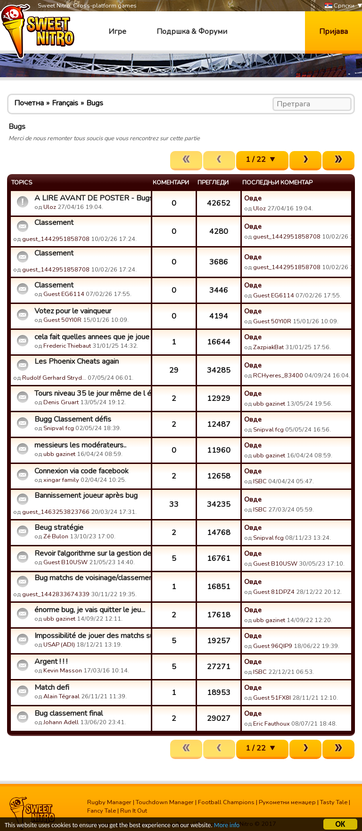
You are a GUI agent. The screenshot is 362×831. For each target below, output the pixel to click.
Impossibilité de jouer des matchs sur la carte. (91, 635)
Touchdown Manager (165, 802)
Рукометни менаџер (287, 802)
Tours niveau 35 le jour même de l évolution (91, 393)
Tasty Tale (333, 802)
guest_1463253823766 (56, 512)
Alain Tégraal (61, 696)
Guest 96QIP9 (272, 646)
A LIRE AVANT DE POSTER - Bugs (91, 198)
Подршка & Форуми (191, 31)
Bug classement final (68, 713)
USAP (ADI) (59, 644)
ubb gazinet (269, 404)
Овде (253, 198)
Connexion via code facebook (81, 471)
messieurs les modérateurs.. (80, 445)
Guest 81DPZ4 (274, 592)
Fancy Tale (101, 811)
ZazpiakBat (268, 347)
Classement (54, 222)
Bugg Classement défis (72, 419)
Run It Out (133, 811)
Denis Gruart (61, 402)
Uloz (49, 207)
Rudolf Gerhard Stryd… (54, 378)
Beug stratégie (58, 527)
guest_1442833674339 (56, 594)
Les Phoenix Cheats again (76, 361)
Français (65, 103)
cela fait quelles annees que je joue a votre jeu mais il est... (91, 337)
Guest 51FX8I (272, 698)
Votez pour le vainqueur (72, 311)
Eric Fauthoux (271, 723)
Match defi (51, 687)
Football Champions (226, 802)
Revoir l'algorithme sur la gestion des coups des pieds (91, 553)
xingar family (61, 480)
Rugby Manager (109, 802)
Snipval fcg (58, 428)
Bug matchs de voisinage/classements (91, 578)
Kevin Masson (62, 670)
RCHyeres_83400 (278, 375)
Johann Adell (61, 722)
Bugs (94, 103)
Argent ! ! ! (50, 661)
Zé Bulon (55, 536)
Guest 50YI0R (62, 320)
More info (226, 827)
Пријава (333, 31)
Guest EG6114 (63, 294)
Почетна (29, 103)
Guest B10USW (65, 562)
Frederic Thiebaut (67, 346)
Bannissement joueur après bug (86, 495)
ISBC (260, 481)
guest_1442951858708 (56, 239)
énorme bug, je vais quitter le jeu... (89, 610)
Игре (117, 31)
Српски (339, 5)
